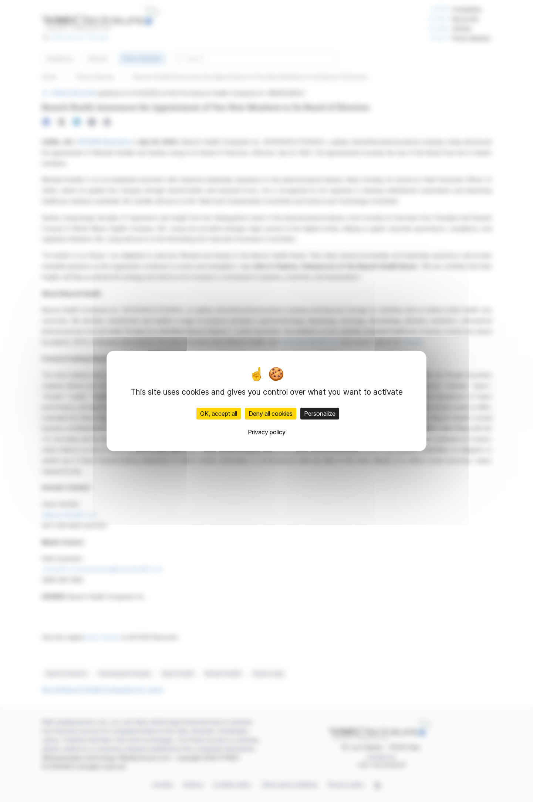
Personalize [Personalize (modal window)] (319, 413)
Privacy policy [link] (267, 432)
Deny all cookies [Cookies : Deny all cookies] (271, 413)
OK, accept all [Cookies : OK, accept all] (218, 413)
